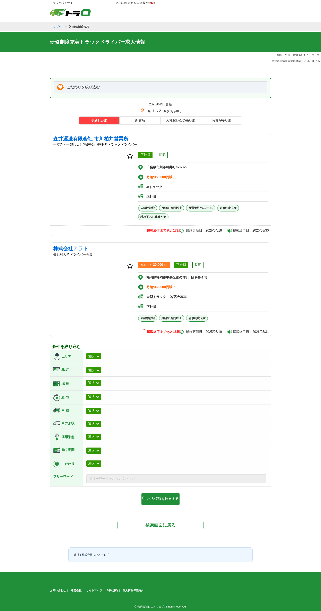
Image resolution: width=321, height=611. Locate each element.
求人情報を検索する (160, 498)
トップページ (58, 27)
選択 (91, 356)
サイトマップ (94, 589)
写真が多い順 (222, 120)
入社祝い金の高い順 (181, 120)
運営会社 (76, 589)
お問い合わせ (58, 589)
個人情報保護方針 (133, 589)
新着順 (140, 120)
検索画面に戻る (160, 524)
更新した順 (99, 120)
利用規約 (112, 589)
